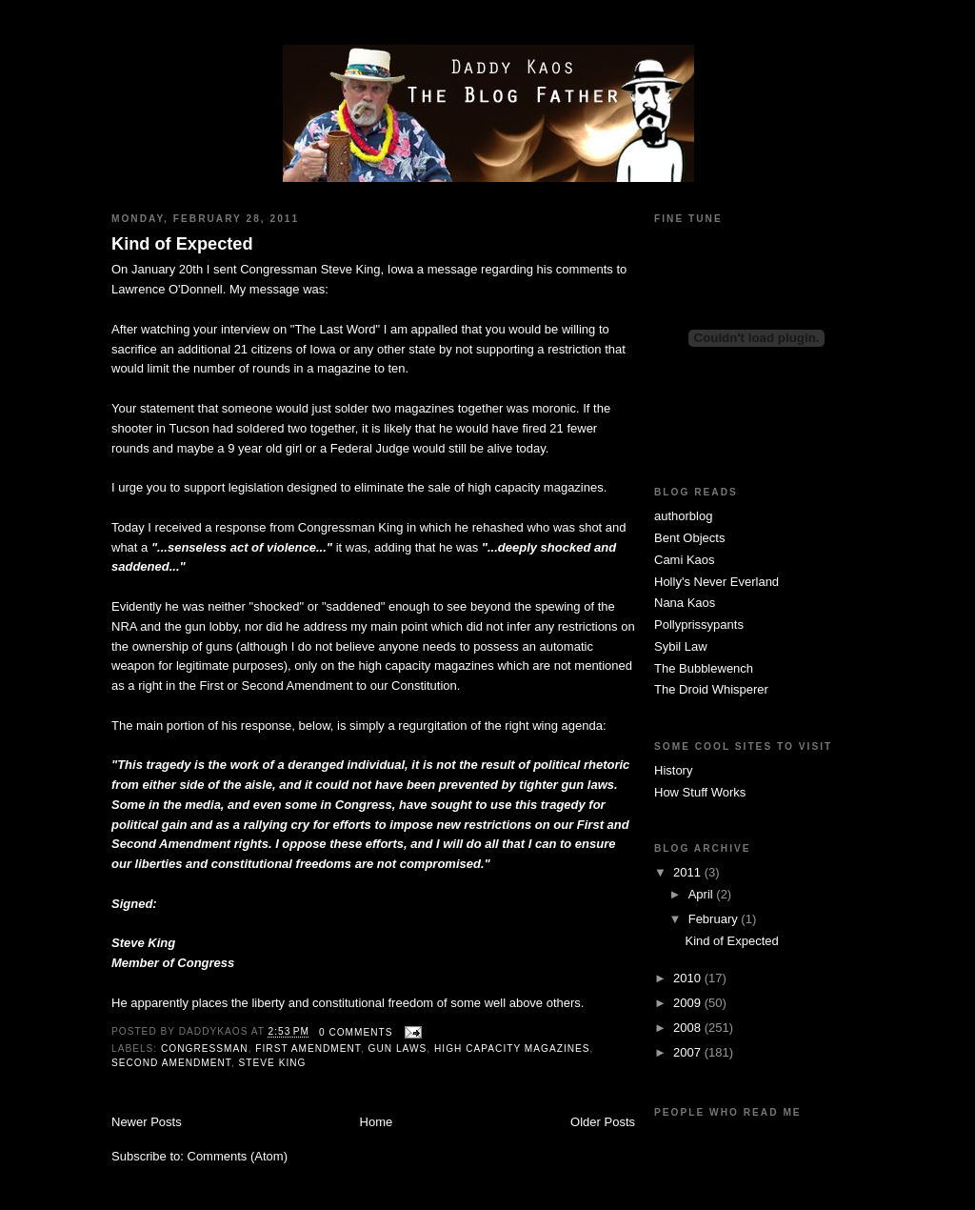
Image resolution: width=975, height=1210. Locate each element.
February (715, 919)
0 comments (356, 1032)
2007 (689, 1052)
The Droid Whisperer (711, 689)
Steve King (273, 1063)
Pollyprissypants (699, 624)
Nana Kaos (684, 602)
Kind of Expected (182, 243)
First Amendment (308, 1048)
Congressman (205, 1048)
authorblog (683, 516)
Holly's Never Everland (716, 582)
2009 (689, 1003)
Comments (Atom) (238, 1156)
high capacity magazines (512, 1048)
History (673, 770)
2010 (689, 978)
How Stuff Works (700, 792)
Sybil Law (680, 646)
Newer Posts (146, 1122)
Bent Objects (689, 538)
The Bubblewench (703, 668)
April (702, 894)
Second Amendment (171, 1063)
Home (376, 1122)
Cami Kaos (684, 560)
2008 (689, 1027)
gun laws (398, 1048)
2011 (689, 872)
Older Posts (602, 1122)
